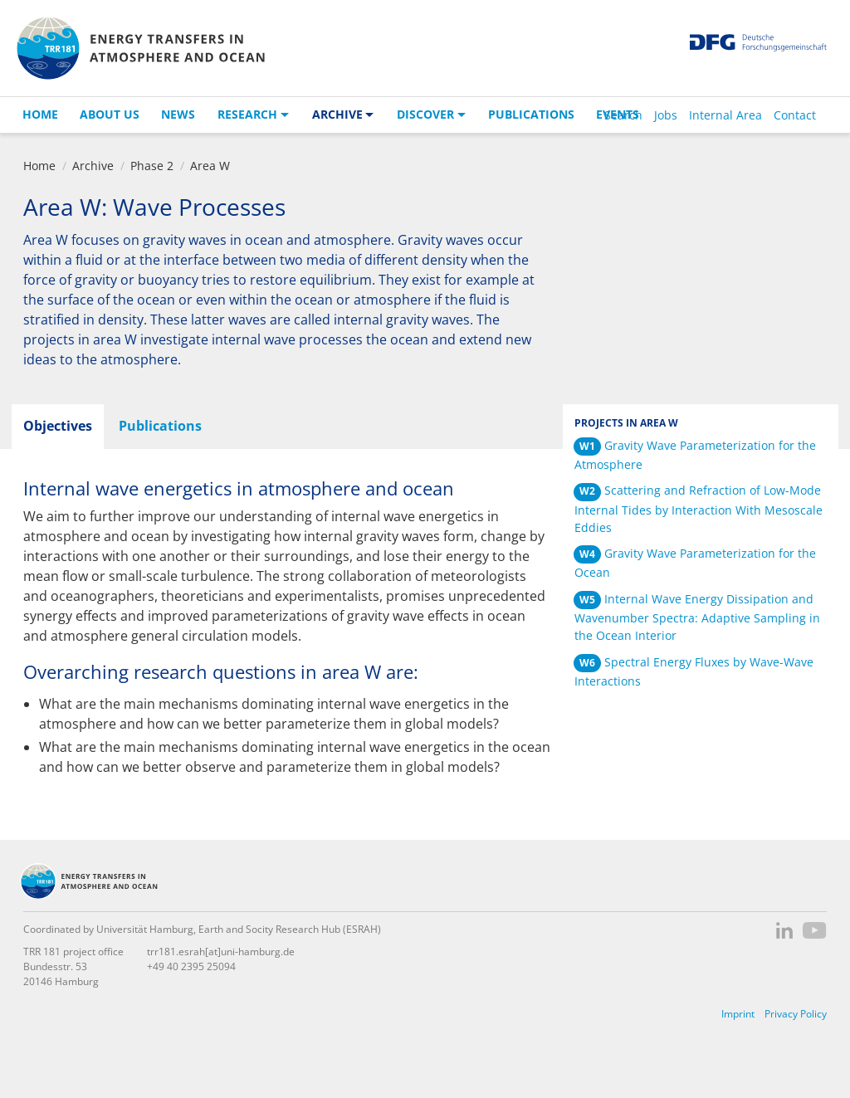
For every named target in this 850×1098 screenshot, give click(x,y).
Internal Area (725, 115)
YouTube (815, 930)
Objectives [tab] (57, 426)
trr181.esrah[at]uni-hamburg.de (221, 951)
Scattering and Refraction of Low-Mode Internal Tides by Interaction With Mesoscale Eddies (698, 508)
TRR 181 (140, 48)
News (178, 114)
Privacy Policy (796, 1014)
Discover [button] (425, 114)
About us (109, 114)
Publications (531, 114)
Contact (795, 115)
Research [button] (247, 114)
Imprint (738, 1014)
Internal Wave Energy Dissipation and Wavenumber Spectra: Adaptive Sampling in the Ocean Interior (697, 617)
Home (40, 114)
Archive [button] (337, 114)
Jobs (665, 115)
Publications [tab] (160, 426)
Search (623, 115)
